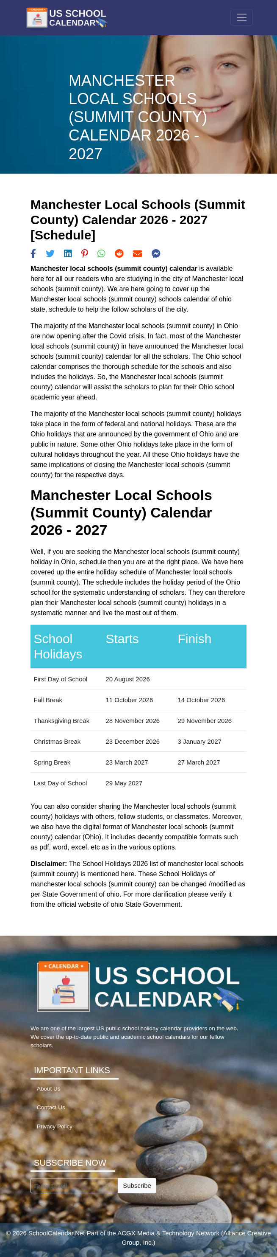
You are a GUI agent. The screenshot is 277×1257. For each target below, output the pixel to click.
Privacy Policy (54, 1126)
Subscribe (137, 1185)
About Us (49, 1088)
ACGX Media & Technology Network (168, 1233)
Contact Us (51, 1107)
